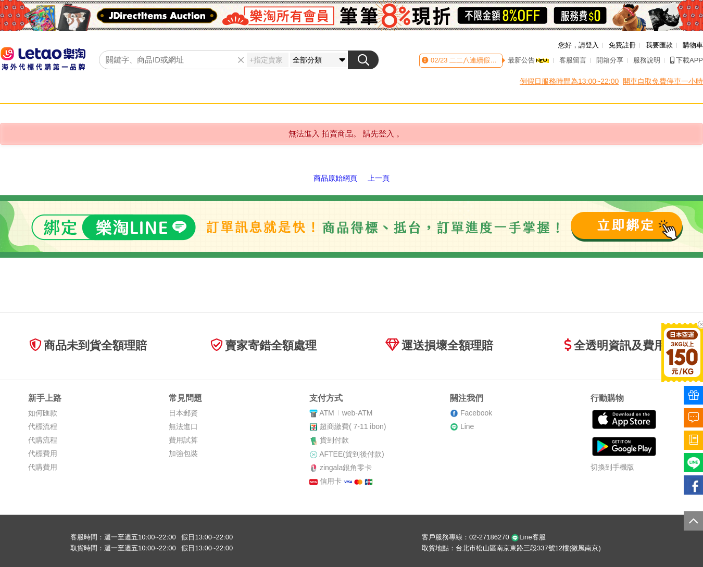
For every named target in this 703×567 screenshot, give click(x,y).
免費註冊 (622, 45)
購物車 (693, 45)
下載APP (686, 60)
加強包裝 (183, 453)
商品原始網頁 (335, 178)
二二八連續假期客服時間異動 (493, 60)
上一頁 (379, 178)
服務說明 (646, 60)
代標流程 (42, 426)
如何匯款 (42, 413)
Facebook (476, 413)
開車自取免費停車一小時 (663, 81)
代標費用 (42, 453)
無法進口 (183, 426)
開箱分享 (609, 60)
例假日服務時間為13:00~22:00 (569, 81)
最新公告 (528, 60)
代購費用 (42, 467)
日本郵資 (183, 413)
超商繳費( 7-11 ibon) (353, 426)
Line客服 (528, 537)
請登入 (589, 45)
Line (467, 426)
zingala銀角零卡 (346, 467)
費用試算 (183, 440)
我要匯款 (659, 45)
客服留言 (572, 60)
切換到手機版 (612, 467)
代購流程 (42, 440)
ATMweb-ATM (345, 413)
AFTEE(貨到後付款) (351, 454)
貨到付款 (334, 440)
